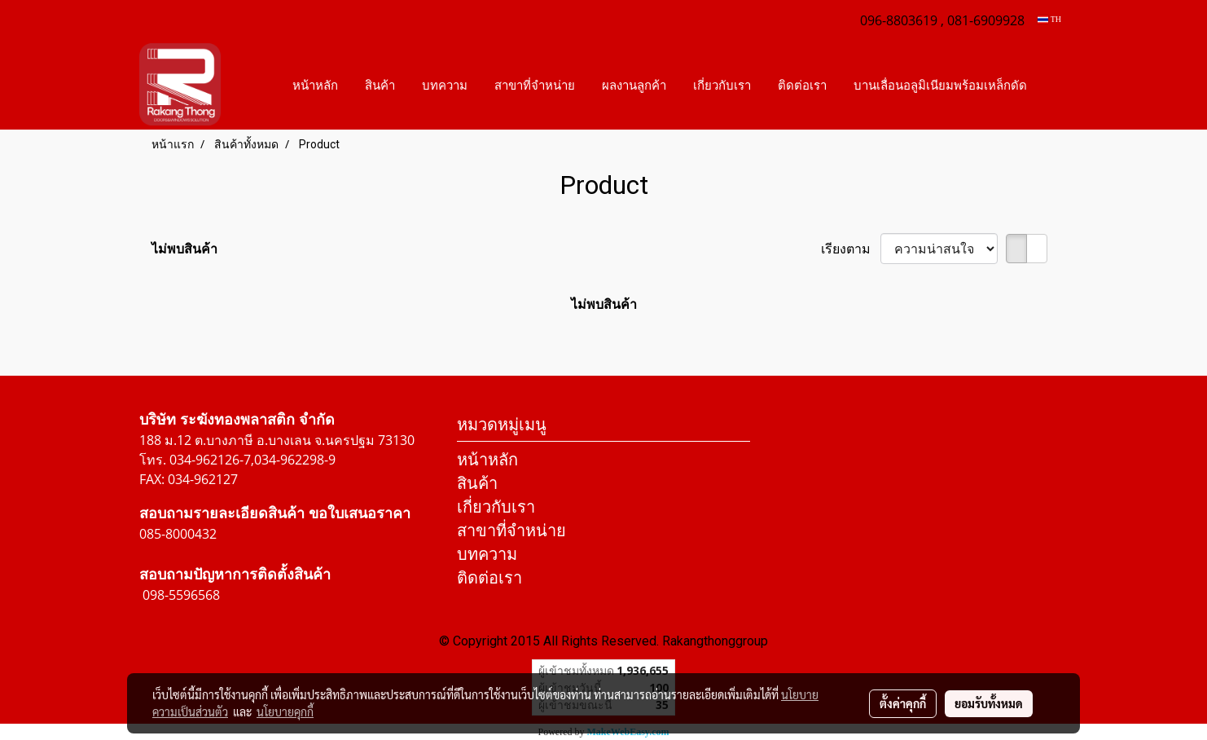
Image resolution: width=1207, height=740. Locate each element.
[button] (1054, 84)
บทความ (444, 85)
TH (1049, 19)
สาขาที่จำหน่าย (534, 85)
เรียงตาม (850, 249)
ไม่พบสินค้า (184, 249)
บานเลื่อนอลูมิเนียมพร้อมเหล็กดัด (940, 85)
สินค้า (380, 85)
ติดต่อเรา (802, 85)
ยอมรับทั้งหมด (989, 703)
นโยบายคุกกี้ (285, 711)
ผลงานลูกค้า (634, 85)
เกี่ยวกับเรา (722, 85)
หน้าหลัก (315, 85)
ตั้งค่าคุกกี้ (903, 703)
